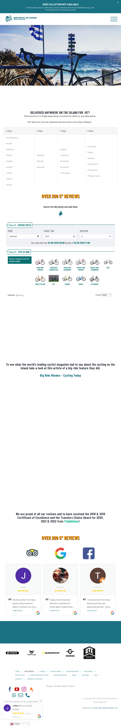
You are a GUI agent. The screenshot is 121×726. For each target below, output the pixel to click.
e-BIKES (42, 671)
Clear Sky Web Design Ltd (105, 707)
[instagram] (24, 689)
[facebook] (9, 689)
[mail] (20, 695)
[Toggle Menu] (114, 19)
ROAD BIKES (88, 671)
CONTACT (18, 679)
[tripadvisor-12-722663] (32, 548)
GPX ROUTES (20, 675)
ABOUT (74, 675)
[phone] (27, 695)
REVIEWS (85, 675)
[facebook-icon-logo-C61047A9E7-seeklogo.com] (89, 548)
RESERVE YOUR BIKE (35, 679)
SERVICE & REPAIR (60, 675)
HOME (17, 671)
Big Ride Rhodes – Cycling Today (60, 375)
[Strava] (32, 690)
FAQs (95, 675)
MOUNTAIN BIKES (72, 671)
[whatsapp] (14, 695)
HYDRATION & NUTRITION (39, 675)
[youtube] (17, 689)
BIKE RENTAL (29, 671)
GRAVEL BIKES (55, 671)
